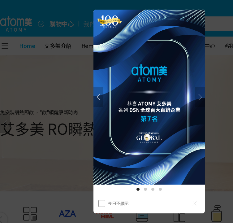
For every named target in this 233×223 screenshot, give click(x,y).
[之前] (98, 97)
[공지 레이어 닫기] (195, 203)
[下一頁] (200, 97)
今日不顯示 (118, 203)
